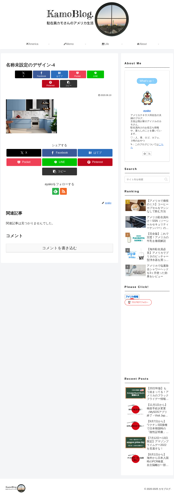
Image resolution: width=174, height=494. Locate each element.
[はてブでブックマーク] (50, 74)
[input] (147, 179)
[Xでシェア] (14, 74)
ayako (147, 110)
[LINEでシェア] (86, 74)
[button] (59, 84)
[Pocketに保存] (68, 74)
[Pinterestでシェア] (104, 74)
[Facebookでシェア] (32, 74)
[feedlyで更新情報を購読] (55, 191)
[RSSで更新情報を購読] (63, 191)
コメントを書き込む (59, 248)
